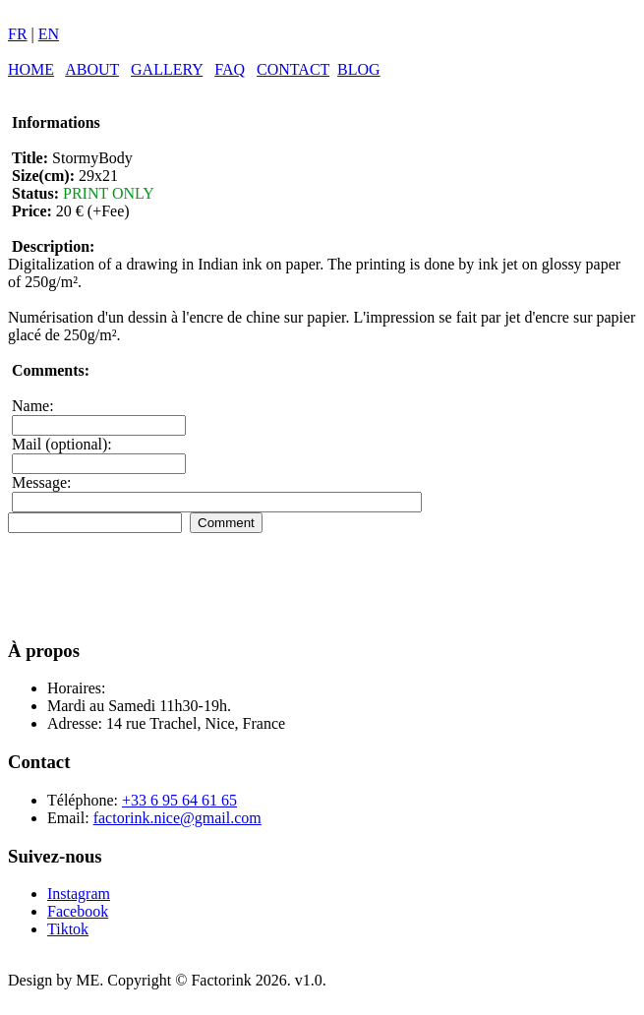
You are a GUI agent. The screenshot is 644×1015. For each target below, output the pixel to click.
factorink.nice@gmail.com (177, 817)
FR (18, 34)
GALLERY (167, 69)
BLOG (359, 69)
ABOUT (92, 69)
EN (48, 34)
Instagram (78, 893)
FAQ (229, 69)
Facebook (77, 911)
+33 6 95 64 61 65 (179, 800)
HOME (31, 69)
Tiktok (67, 929)
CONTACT (293, 69)
